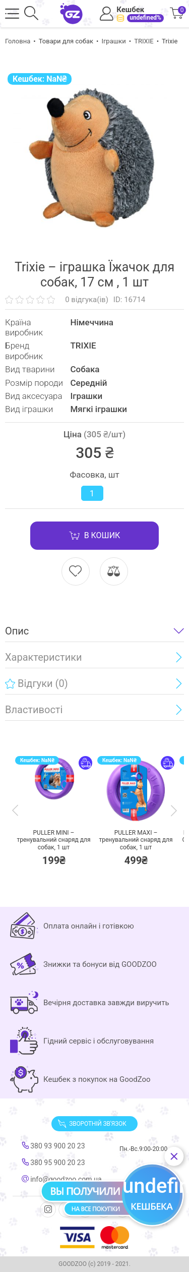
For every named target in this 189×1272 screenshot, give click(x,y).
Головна (17, 41)
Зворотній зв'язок (91, 1123)
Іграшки (113, 41)
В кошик (94, 536)
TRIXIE (144, 41)
